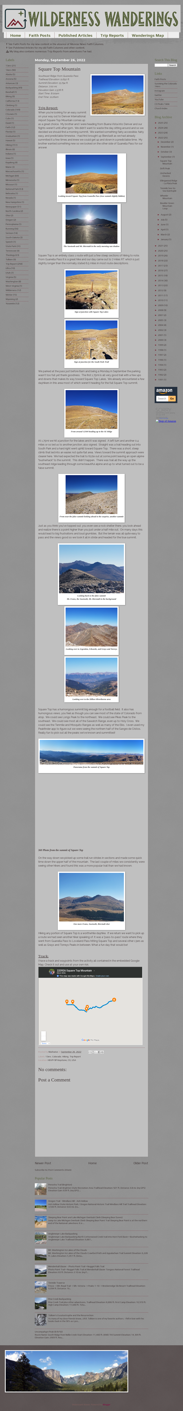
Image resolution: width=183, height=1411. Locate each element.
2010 (161, 300)
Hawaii (9, 140)
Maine (8, 167)
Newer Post (43, 1163)
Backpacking (12, 87)
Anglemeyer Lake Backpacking (62, 1233)
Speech (9, 241)
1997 (161, 355)
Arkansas (10, 83)
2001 (161, 335)
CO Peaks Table (162, 104)
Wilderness (11, 290)
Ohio (8, 215)
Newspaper (11, 206)
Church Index (161, 108)
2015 (161, 275)
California (10, 101)
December (166, 142)
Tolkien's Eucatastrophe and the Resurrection (70, 1315)
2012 (161, 290)
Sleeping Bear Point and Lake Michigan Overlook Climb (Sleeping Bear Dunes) (85, 1217)
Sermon (9, 233)
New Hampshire (13, 202)
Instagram (160, 90)
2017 (161, 265)
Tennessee (11, 250)
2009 (161, 305)
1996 (161, 360)
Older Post (141, 1163)
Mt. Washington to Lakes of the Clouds (67, 1250)
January (165, 239)
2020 (161, 250)
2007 (161, 315)
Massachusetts (13, 171)
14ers (8, 70)
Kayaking (10, 162)
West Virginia (12, 286)
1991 (161, 379)
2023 (161, 132)
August (165, 214)
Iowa (8, 158)
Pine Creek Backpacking (59, 1299)
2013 (161, 285)
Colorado (56, 1056)
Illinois (9, 149)
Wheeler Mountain (166, 197)
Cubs (8, 118)
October (165, 151)
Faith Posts (40, 35)
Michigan (10, 175)
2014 (161, 280)
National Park (12, 189)
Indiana (9, 153)
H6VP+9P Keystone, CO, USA (62, 1060)
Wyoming (10, 299)
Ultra (8, 268)
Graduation (11, 136)
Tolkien (9, 259)
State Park (11, 246)
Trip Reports (112, 35)
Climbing (10, 105)
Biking (9, 96)
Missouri (10, 184)
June (163, 224)
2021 (161, 245)
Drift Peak (165, 168)
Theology (10, 255)
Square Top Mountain (166, 162)
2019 (161, 255)
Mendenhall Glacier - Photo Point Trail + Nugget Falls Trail (76, 1266)
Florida (9, 131)
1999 (161, 345)
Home (15, 35)
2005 (161, 320)
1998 (161, 350)
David (8, 123)
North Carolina (13, 211)
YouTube (159, 99)
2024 (161, 127)
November (166, 146)
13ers (48, 1056)
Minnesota (11, 180)
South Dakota (12, 237)
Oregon (9, 219)
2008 (161, 310)
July (163, 219)
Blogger (106, 1404)
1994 (161, 365)
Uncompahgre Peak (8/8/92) (49, 1331)
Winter (9, 294)
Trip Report (75, 1056)
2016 (161, 270)
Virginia (9, 277)
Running (10, 228)
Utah (8, 272)
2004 (161, 325)
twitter (158, 95)
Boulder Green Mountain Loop (167, 206)
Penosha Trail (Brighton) (60, 1184)
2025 (161, 122)
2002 (161, 330)
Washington (12, 281)
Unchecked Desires (165, 174)
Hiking (65, 1056)
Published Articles (75, 35)
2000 (161, 340)
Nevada (9, 197)
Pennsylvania (12, 224)
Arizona (9, 79)
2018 (161, 260)
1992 (161, 374)
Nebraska (10, 193)
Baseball (10, 92)
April (163, 229)
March (164, 234)
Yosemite (10, 303)
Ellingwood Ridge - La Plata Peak (168, 182)
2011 (161, 295)
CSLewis (10, 114)
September (166, 156)
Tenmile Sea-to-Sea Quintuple (168, 189)
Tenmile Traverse (56, 1282)
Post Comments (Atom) (59, 1170)
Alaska (9, 74)
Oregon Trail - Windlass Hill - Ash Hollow (68, 1201)
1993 (161, 369)
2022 (161, 137)
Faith (8, 127)
